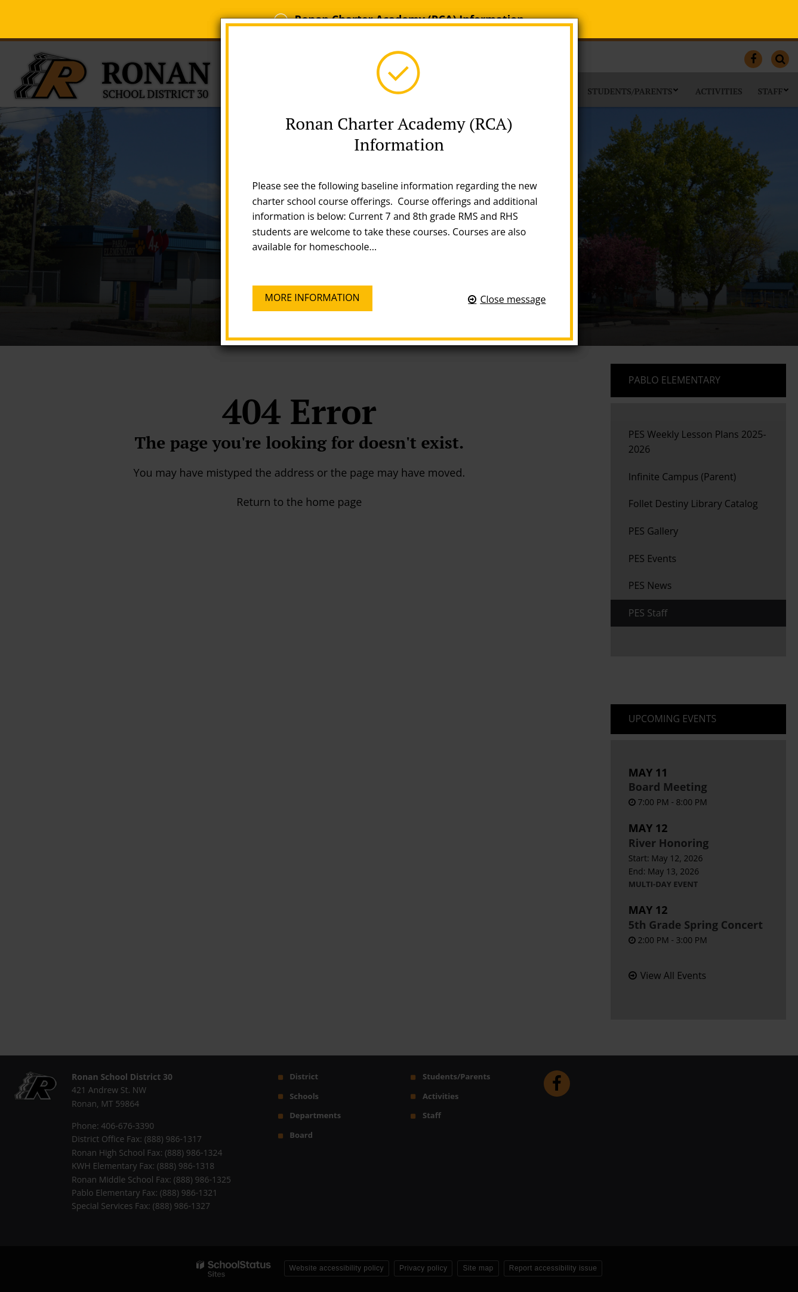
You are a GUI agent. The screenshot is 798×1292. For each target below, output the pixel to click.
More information (312, 299)
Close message (513, 299)
